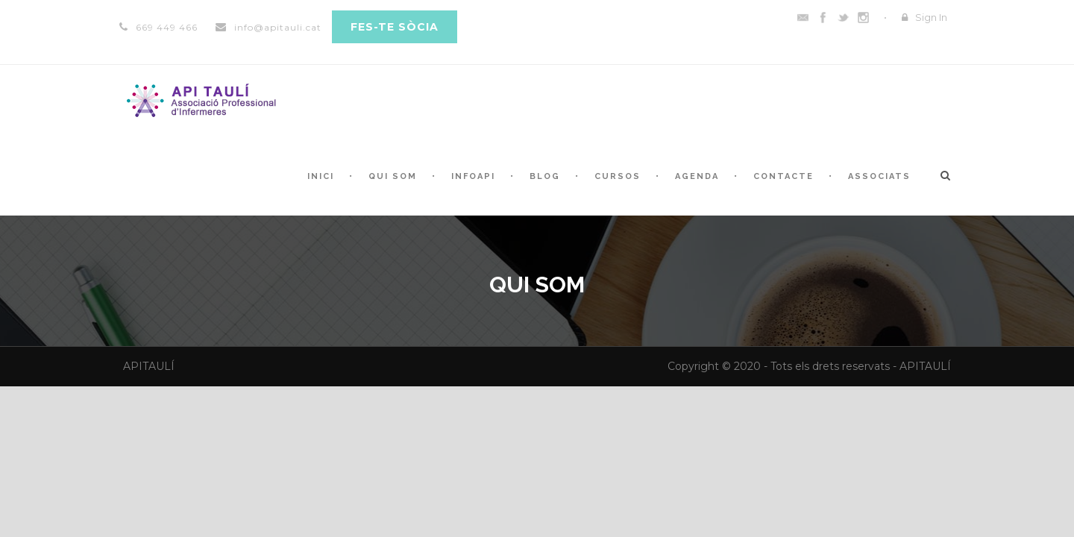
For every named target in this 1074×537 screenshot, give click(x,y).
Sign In (931, 17)
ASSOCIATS (879, 176)
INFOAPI (473, 176)
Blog (545, 176)
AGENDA (697, 176)
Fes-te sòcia (395, 27)
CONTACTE (783, 176)
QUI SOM (392, 176)
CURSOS (617, 176)
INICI (320, 176)
